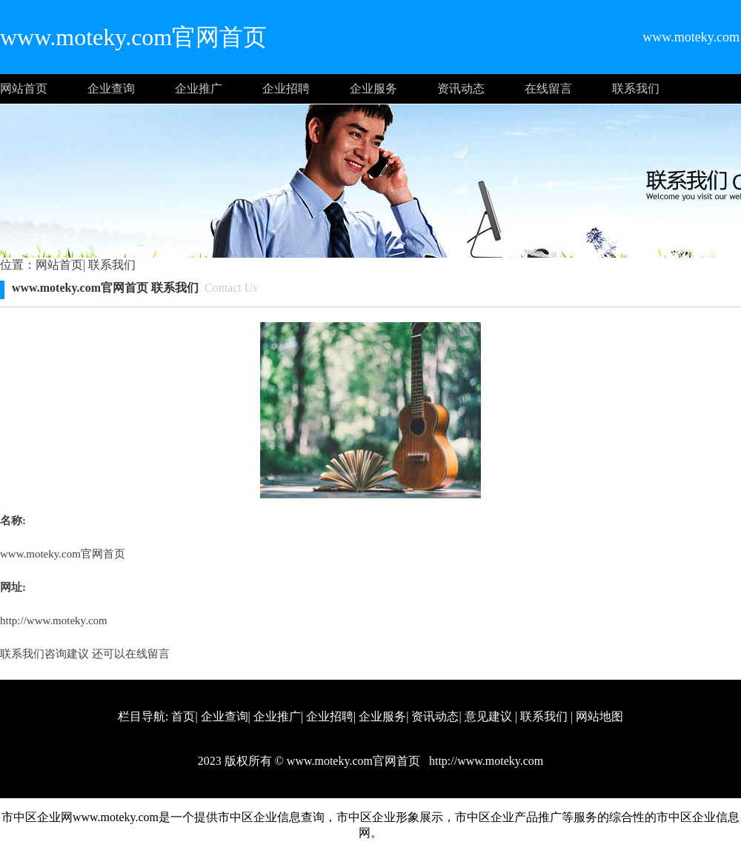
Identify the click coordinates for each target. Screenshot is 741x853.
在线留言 (548, 88)
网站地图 (599, 716)
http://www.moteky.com (53, 620)
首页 (183, 716)
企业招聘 (286, 88)
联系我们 (635, 88)
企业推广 (198, 88)
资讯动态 (461, 88)
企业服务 (373, 88)
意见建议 (488, 716)
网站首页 (23, 88)
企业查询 (111, 88)
